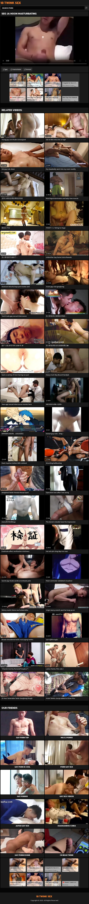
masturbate (17, 69)
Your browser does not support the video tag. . (44, 41)
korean (28, 69)
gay (6, 69)
